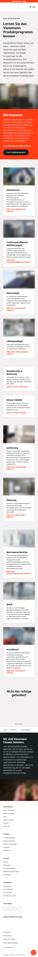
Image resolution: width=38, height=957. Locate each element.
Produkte (13, 730)
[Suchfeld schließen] (27, 7)
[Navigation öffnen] (34, 7)
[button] (19, 724)
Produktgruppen (25, 730)
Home (5, 730)
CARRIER (22, 955)
